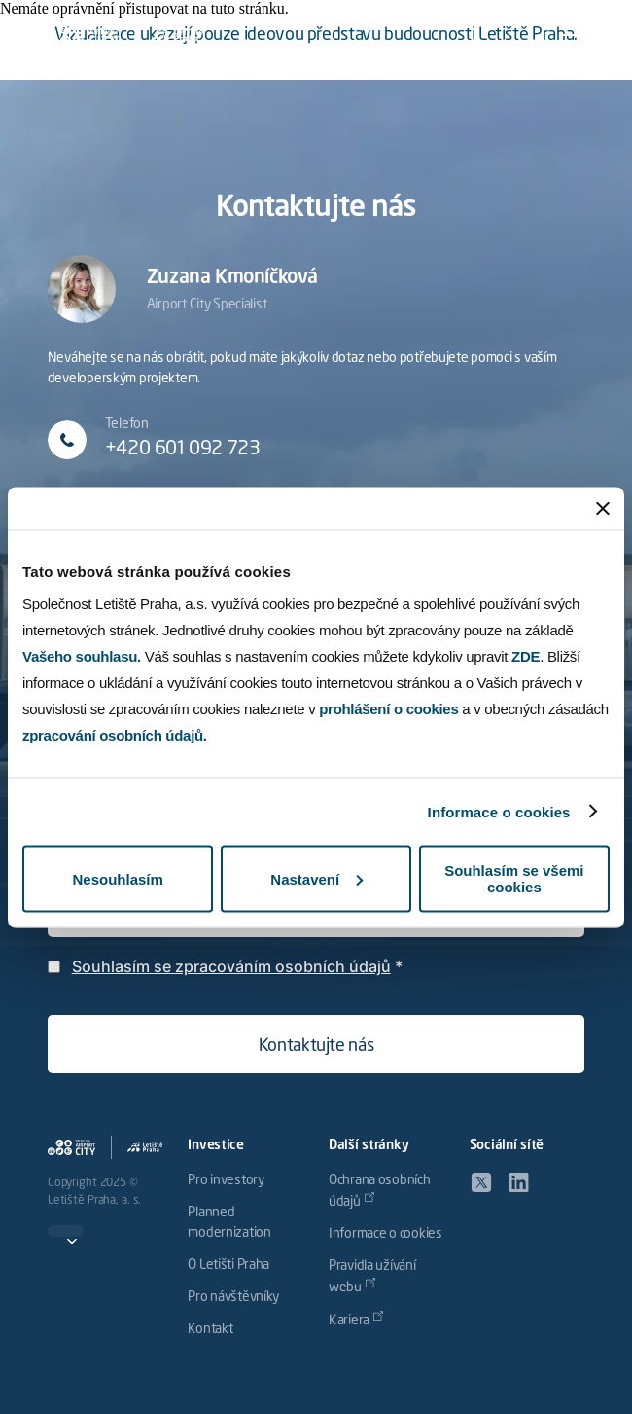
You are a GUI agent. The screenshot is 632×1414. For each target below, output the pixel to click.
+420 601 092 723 (183, 449)
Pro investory (225, 1180)
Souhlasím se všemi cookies (513, 878)
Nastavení (316, 878)
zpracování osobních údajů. (114, 735)
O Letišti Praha (228, 1265)
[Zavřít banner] (603, 508)
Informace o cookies (499, 811)
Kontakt (210, 1329)
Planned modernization (229, 1223)
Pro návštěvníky (233, 1297)
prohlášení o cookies (388, 709)
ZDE (525, 656)
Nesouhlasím (117, 878)
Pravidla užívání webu (372, 1276)
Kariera (349, 1320)
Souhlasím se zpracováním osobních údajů (231, 966)
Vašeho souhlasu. (81, 656)
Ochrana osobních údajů (380, 1191)
